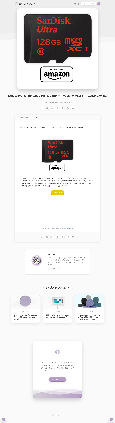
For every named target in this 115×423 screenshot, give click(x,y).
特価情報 (70, 228)
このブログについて (57, 379)
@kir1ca (60, 412)
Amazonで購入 (57, 192)
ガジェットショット (24, 117)
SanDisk (59, 228)
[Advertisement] (57, 212)
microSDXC (52, 228)
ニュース (35, 117)
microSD (45, 228)
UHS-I (64, 228)
